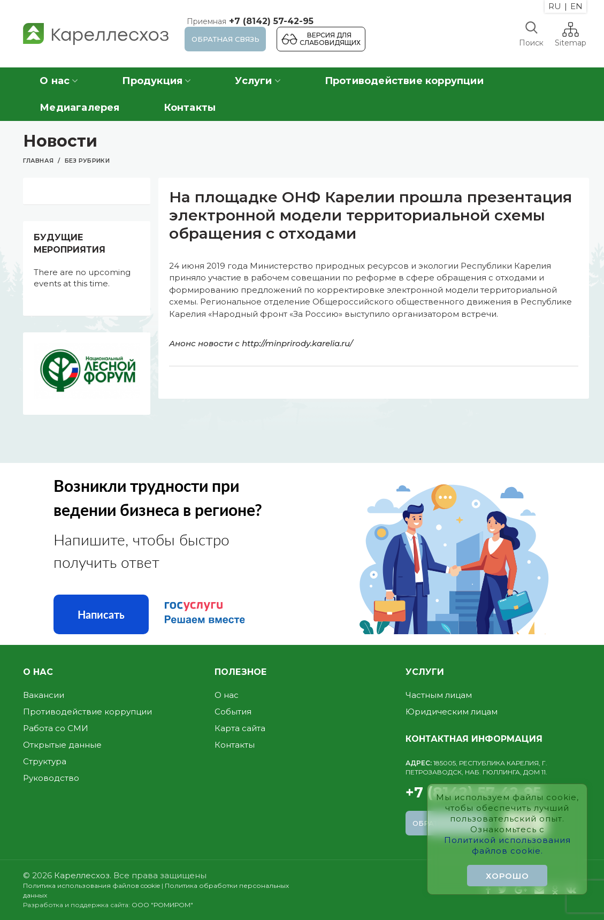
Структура (44, 761)
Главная (38, 160)
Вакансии (43, 695)
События (233, 711)
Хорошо (507, 876)
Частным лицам (439, 695)
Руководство (51, 778)
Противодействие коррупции (87, 711)
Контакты (235, 745)
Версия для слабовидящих (330, 39)
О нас (227, 695)
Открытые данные (62, 745)
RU (554, 6)
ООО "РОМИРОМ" (162, 905)
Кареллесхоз (82, 875)
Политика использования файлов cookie (91, 885)
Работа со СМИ (55, 728)
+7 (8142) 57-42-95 (249, 21)
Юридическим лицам (452, 711)
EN (576, 6)
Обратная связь (225, 39)
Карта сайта (240, 728)
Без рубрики (87, 160)
